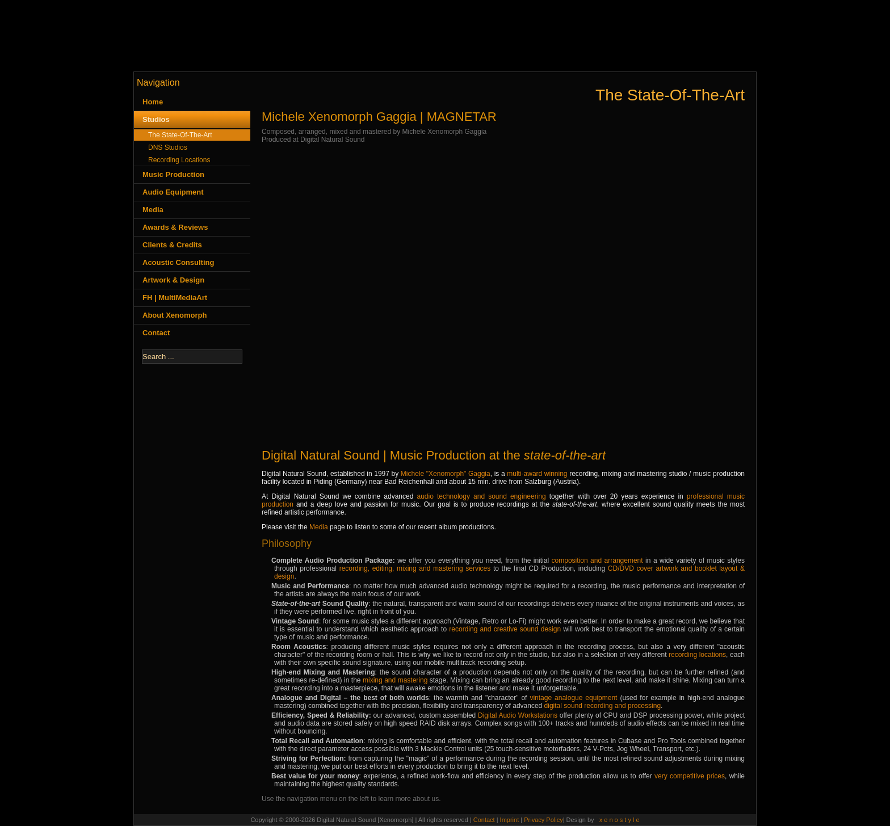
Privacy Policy (543, 819)
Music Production (173, 174)
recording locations (697, 655)
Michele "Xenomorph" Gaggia (445, 474)
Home (152, 102)
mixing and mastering (395, 680)
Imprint (510, 819)
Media (152, 209)
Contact (156, 332)
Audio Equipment (173, 192)
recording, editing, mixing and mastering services (415, 568)
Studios (156, 119)
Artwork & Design (173, 280)
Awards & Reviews (175, 227)
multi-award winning (537, 474)
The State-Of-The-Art (180, 135)
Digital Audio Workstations (517, 715)
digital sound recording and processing (602, 706)
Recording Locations (179, 160)
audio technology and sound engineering (481, 496)
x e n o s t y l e (619, 819)
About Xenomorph (174, 315)
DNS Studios (167, 147)
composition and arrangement (597, 560)
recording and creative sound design (505, 629)
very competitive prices (689, 776)
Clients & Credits (172, 245)
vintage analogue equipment (573, 698)
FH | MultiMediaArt (174, 297)
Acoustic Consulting (178, 262)
